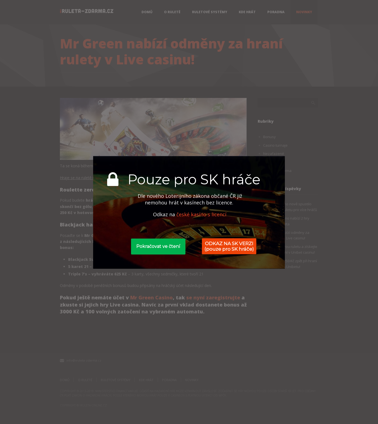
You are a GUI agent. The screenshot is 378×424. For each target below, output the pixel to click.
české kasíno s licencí (201, 214)
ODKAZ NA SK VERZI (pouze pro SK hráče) (229, 246)
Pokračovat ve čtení (158, 246)
